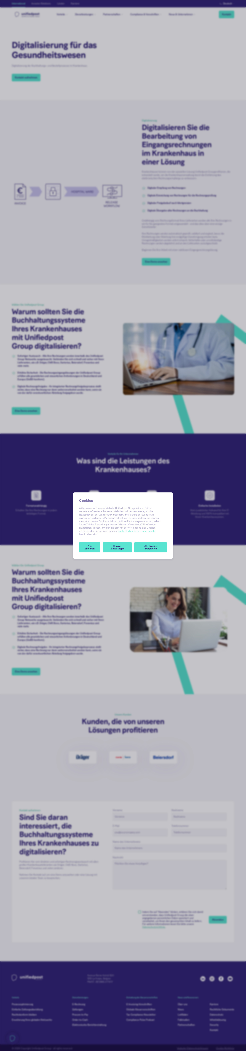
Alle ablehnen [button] (90, 547)
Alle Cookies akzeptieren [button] (150, 547)
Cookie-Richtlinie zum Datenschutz (136, 531)
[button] (117, 547)
